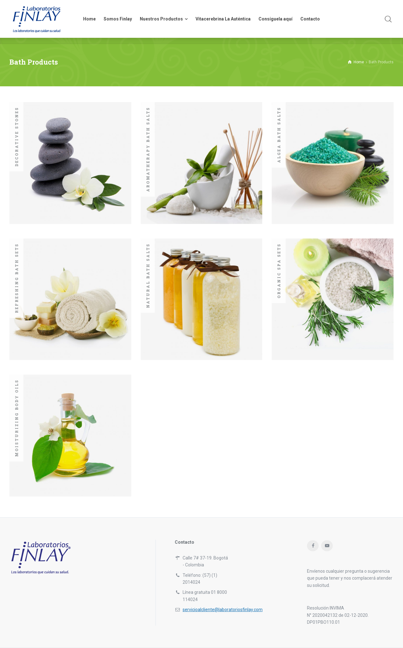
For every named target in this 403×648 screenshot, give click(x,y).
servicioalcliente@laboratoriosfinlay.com (223, 609)
